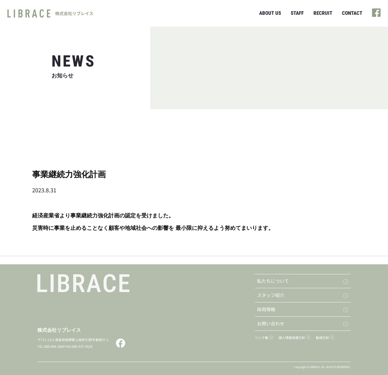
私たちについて (273, 281)
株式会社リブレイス (59, 330)
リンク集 (261, 337)
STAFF (297, 13)
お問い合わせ (270, 323)
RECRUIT (322, 13)
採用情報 (266, 309)
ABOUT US (270, 13)
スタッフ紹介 (270, 295)
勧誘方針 (322, 337)
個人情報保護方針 (292, 337)
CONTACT (352, 13)
